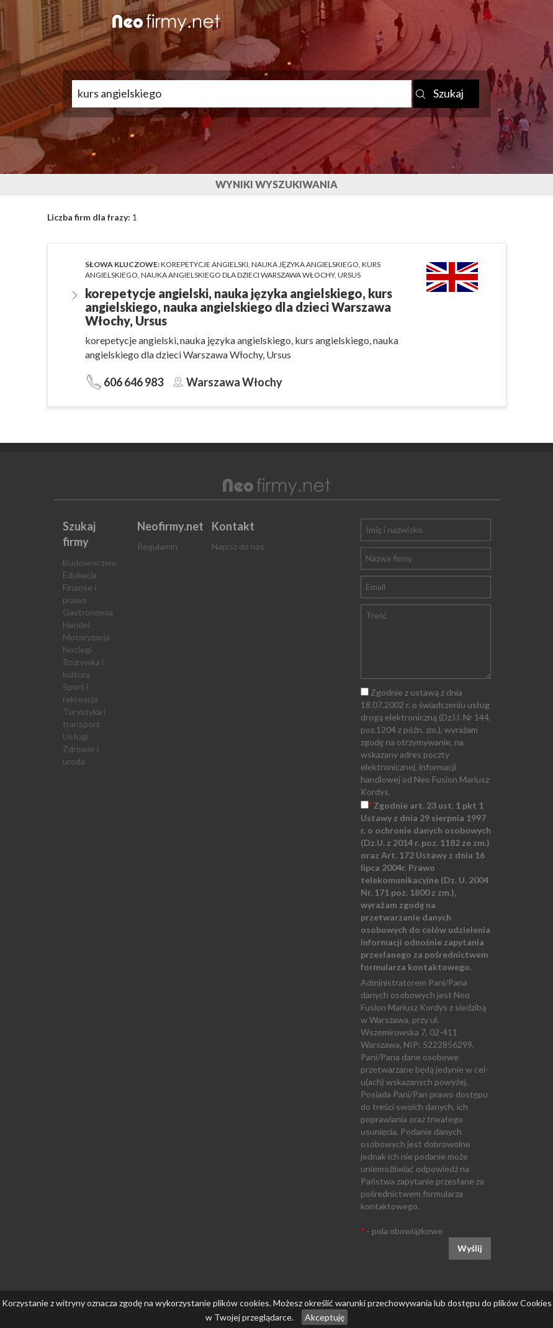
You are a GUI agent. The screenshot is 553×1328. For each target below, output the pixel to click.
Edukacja (80, 575)
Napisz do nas (238, 546)
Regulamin (157, 546)
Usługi (75, 736)
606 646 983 (133, 382)
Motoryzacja (86, 637)
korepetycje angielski (204, 264)
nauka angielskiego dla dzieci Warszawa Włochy (238, 275)
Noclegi (77, 649)
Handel (76, 624)
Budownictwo (90, 562)
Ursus (349, 275)
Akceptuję (324, 1317)
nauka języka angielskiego (305, 264)
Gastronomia (88, 612)
